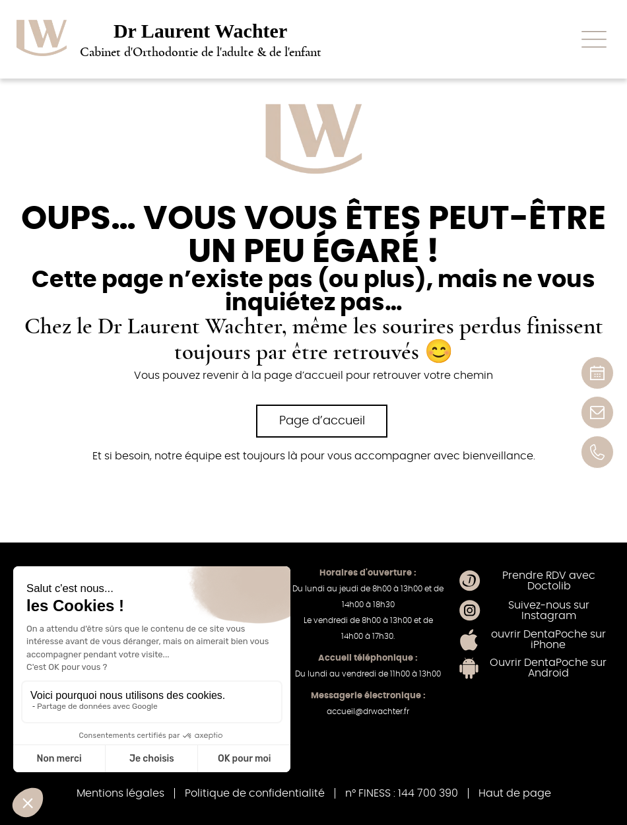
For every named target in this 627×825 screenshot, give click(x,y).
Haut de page (514, 793)
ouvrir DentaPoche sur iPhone (548, 639)
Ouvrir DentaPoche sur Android (548, 667)
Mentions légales (120, 793)
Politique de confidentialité (255, 793)
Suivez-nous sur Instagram (548, 610)
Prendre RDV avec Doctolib (548, 580)
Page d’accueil (322, 421)
